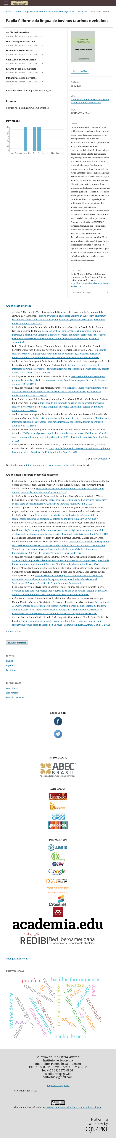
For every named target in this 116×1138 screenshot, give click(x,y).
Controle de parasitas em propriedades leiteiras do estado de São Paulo (48, 590)
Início (8, 11)
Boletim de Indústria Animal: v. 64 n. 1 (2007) (75, 518)
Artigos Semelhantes (18, 305)
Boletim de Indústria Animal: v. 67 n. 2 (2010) (85, 534)
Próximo (102, 458)
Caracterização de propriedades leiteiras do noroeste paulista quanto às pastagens (54, 560)
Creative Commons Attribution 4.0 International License (73, 1107)
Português (11, 669)
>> (20, 631)
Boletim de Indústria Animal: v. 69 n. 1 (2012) (87, 624)
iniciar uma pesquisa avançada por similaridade (50, 465)
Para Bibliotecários (15, 697)
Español (10, 665)
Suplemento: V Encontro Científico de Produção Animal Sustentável (56, 11)
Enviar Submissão (17, 642)
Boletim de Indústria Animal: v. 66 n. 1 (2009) (44, 492)
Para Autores (12, 692)
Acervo (18, 11)
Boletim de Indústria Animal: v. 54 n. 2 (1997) (54, 452)
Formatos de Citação (82, 292)
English (9, 660)
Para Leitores (12, 688)
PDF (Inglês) (81, 71)
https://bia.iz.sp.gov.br (58, 1085)
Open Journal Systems (17, 958)
